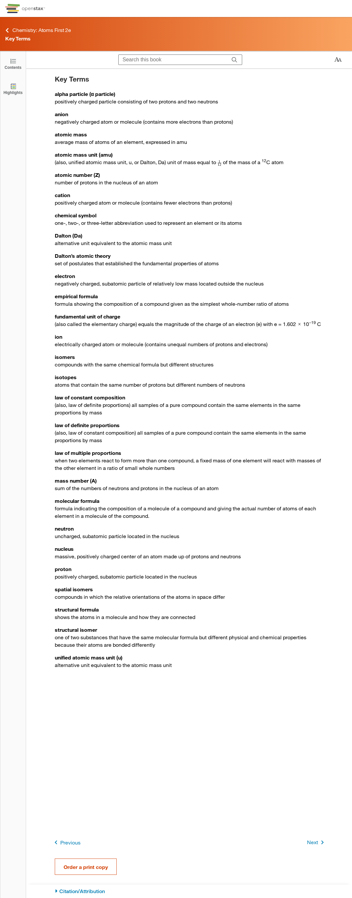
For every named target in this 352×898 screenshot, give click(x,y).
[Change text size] (338, 60)
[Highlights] (13, 88)
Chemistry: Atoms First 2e (38, 30)
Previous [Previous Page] (66, 842)
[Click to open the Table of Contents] (13, 63)
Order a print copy (86, 867)
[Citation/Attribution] (189, 891)
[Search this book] (173, 59)
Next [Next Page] (316, 842)
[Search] (234, 59)
